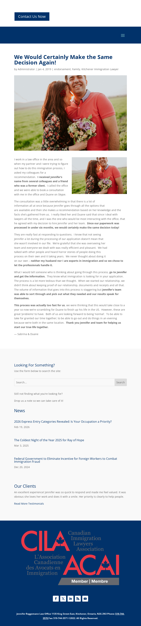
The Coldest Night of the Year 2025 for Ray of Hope (49, 440)
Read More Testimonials (29, 503)
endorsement (62, 69)
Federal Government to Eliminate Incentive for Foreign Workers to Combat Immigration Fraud (65, 460)
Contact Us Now (32, 16)
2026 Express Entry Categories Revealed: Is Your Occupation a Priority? (63, 422)
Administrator (26, 69)
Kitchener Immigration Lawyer (100, 69)
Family (76, 69)
